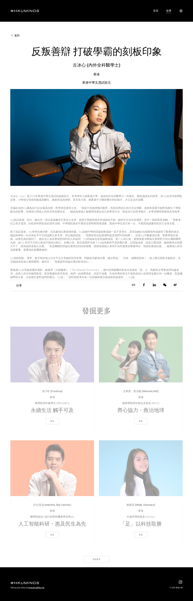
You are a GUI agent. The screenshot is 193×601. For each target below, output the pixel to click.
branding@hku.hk (36, 588)
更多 (52, 424)
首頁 (155, 10)
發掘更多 (96, 562)
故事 (168, 10)
